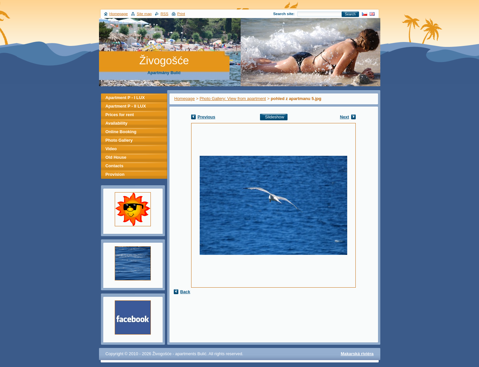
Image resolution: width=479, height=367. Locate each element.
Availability (117, 123)
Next (344, 116)
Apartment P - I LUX (125, 97)
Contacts (115, 165)
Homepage (184, 98)
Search (350, 14)
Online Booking (121, 131)
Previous (206, 116)
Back (185, 291)
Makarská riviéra (357, 353)
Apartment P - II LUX (126, 106)
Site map (144, 14)
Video (111, 148)
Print (181, 14)
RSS (165, 14)
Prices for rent (120, 114)
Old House (116, 157)
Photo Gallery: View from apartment (233, 98)
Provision (115, 174)
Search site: (283, 14)
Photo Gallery (119, 140)
